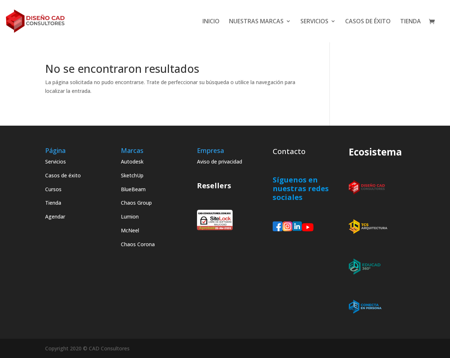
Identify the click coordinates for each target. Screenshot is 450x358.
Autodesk (132, 161)
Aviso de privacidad (219, 161)
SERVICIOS (314, 22)
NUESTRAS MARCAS (256, 22)
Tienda (53, 202)
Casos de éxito (63, 175)
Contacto (289, 151)
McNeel (130, 230)
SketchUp (132, 175)
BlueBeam (133, 189)
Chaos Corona (138, 244)
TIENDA (410, 22)
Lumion (130, 216)
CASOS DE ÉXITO (368, 22)
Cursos (53, 189)
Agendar (55, 216)
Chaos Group (136, 202)
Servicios (55, 161)
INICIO (211, 22)
